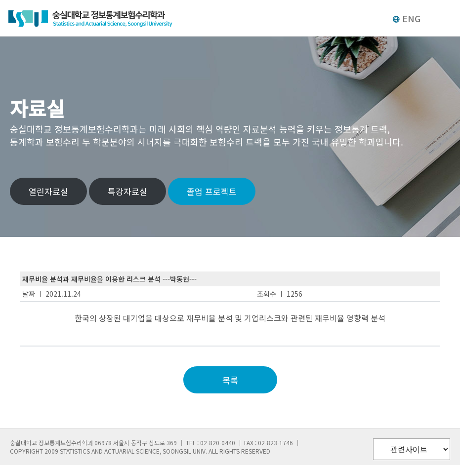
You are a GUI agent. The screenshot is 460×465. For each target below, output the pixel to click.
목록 (230, 380)
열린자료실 (48, 191)
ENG (406, 18)
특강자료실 (127, 191)
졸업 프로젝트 (212, 191)
